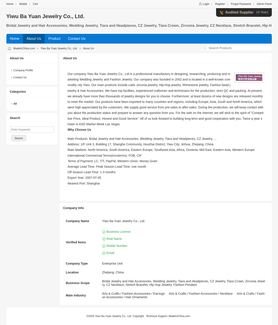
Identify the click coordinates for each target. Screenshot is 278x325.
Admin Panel (264, 4)
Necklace (226, 293)
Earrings (159, 293)
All (15, 103)
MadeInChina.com (24, 48)
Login (206, 4)
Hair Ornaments (136, 297)
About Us (88, 48)
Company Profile (23, 70)
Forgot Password (241, 4)
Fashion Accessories (136, 293)
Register (220, 4)
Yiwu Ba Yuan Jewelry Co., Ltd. (45, 16)
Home (9, 4)
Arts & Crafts (111, 293)
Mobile (23, 4)
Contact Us (20, 77)
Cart (35, 4)
